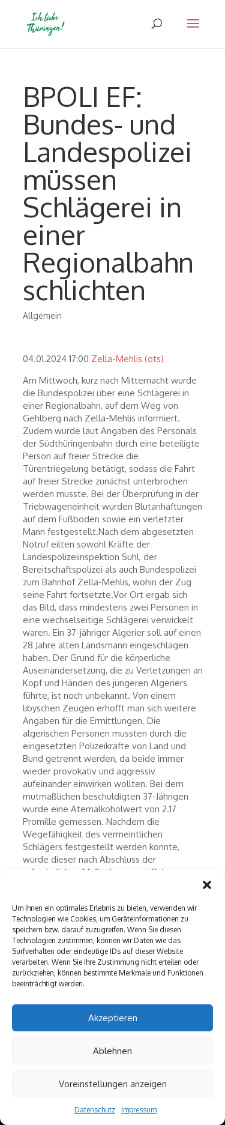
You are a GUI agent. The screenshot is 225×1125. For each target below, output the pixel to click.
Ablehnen (112, 1051)
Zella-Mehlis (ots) (127, 358)
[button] (207, 885)
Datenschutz (94, 1109)
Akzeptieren (112, 1018)
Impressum (139, 1109)
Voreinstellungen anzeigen (113, 1084)
